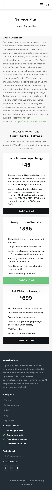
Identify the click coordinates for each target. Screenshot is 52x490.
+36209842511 (11, 461)
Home (19, 26)
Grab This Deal (26, 211)
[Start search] (47, 5)
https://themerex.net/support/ (30, 121)
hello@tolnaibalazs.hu (13, 456)
